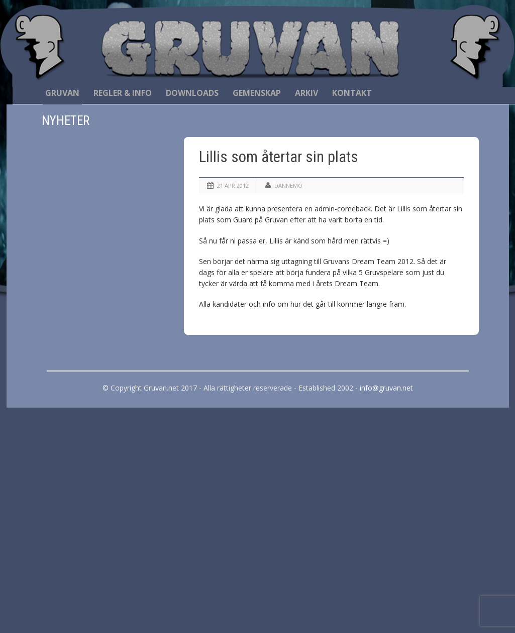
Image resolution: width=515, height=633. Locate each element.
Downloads (192, 92)
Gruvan (62, 92)
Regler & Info (122, 92)
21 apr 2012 (233, 185)
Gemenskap (257, 92)
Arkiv (306, 92)
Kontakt (352, 92)
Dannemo (288, 185)
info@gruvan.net (386, 388)
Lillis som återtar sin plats (278, 157)
